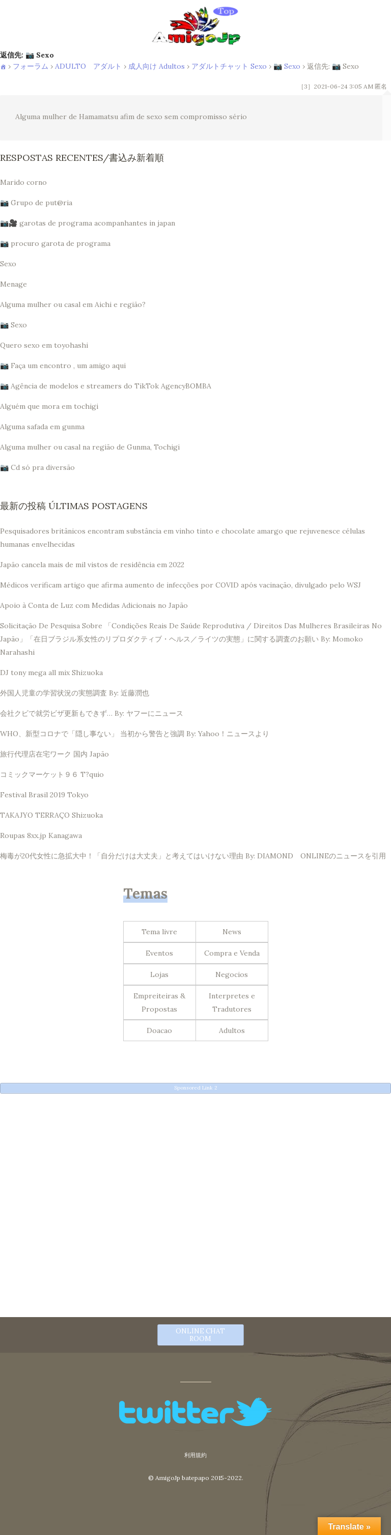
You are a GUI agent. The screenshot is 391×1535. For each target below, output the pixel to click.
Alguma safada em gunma (42, 426)
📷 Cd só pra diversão (37, 467)
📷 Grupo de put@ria (36, 202)
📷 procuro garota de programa (55, 243)
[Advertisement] (195, 1172)
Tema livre (159, 931)
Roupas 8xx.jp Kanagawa (41, 835)
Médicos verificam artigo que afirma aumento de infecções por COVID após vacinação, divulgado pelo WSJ (180, 585)
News (231, 931)
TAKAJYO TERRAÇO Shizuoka (51, 815)
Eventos (159, 953)
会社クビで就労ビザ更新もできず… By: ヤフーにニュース (91, 713)
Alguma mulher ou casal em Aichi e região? (73, 304)
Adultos (232, 1030)
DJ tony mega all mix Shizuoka (51, 672)
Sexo (8, 263)
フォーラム (30, 66)
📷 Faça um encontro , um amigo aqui (63, 365)
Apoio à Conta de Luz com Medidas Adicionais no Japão (94, 605)
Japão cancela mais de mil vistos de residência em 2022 (92, 564)
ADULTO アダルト (88, 66)
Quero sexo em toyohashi (44, 345)
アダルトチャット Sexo (229, 66)
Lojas (159, 974)
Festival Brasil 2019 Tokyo (44, 794)
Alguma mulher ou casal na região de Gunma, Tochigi (90, 447)
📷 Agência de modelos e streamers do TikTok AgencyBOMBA (105, 385)
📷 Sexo (286, 66)
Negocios (231, 974)
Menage (13, 284)
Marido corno (23, 182)
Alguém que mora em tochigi (49, 406)
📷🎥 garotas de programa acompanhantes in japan (87, 223)
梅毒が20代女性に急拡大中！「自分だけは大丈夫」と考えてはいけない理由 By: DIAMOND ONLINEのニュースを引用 (193, 855)
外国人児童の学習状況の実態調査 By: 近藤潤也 (74, 692)
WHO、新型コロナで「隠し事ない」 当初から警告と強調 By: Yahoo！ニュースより (134, 733)
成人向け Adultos (156, 66)
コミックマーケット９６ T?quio (52, 774)
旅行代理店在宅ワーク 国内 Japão (54, 754)
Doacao (159, 1030)
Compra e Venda (232, 953)
